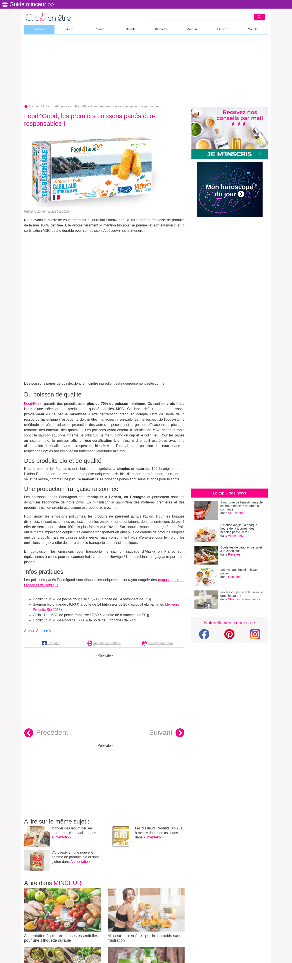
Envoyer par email (160, 643)
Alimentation (61, 837)
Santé (100, 29)
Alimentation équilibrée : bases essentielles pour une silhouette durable (62, 915)
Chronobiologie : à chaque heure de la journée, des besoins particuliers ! (238, 528)
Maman (192, 29)
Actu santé (235, 513)
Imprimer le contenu (107, 643)
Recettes (234, 554)
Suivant (166, 733)
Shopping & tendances (244, 599)
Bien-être (161, 29)
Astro (69, 29)
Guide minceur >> (31, 4)
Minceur (39, 29)
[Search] (259, 17)
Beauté (131, 29)
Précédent (46, 733)
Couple (253, 29)
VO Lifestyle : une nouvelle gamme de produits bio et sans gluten (75, 857)
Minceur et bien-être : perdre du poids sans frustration (146, 915)
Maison (222, 29)
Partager (54, 643)
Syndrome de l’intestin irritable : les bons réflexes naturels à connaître (242, 506)
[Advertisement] (146, 69)
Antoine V (43, 631)
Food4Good (33, 403)
